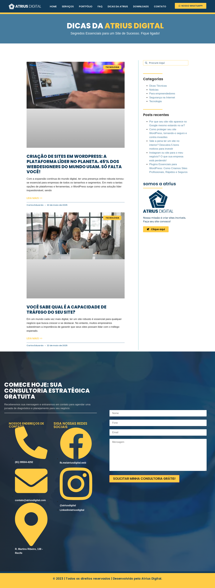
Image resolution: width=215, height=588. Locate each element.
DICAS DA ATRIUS (118, 6)
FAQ (100, 6)
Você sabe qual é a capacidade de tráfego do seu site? (66, 309)
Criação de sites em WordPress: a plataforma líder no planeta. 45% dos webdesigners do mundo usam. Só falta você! (74, 164)
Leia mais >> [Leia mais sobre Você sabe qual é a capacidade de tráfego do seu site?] (34, 338)
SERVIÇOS (68, 6)
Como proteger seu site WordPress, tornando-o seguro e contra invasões (168, 133)
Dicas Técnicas (158, 85)
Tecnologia (155, 101)
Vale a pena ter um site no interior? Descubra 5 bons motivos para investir (164, 145)
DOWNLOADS (141, 6)
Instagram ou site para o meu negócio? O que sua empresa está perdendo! (166, 156)
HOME (53, 6)
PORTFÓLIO (85, 6)
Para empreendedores (162, 93)
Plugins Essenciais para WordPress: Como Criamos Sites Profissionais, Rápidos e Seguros (168, 168)
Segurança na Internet (162, 97)
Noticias (153, 89)
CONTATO (160, 6)
